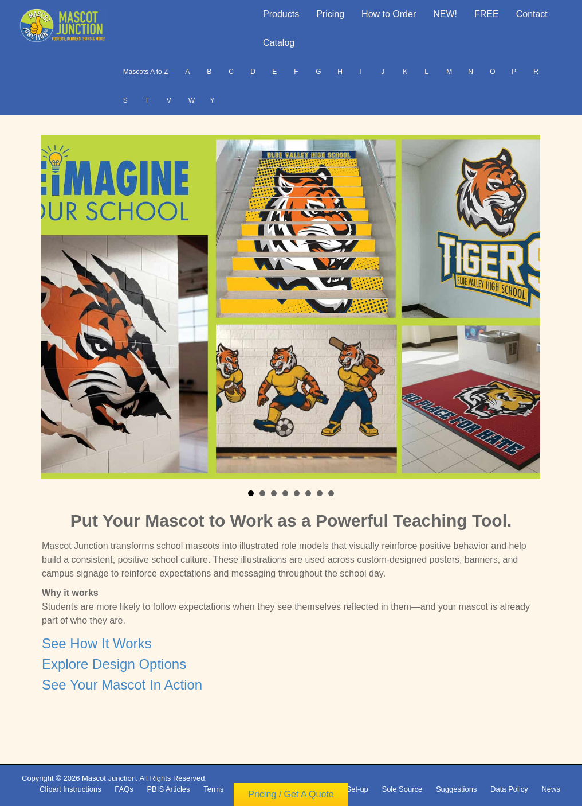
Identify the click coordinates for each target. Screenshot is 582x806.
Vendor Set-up (344, 789)
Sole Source (402, 789)
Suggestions (456, 789)
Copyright (253, 789)
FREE (486, 14)
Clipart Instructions (70, 789)
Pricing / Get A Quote (290, 799)
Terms (213, 789)
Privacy (294, 789)
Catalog (278, 43)
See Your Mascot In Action (122, 684)
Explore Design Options (114, 664)
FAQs (124, 789)
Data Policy (509, 789)
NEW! (445, 14)
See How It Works (97, 643)
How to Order (388, 14)
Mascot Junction (109, 778)
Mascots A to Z (145, 72)
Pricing (330, 14)
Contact (532, 14)
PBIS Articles (168, 789)
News (550, 789)
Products (281, 14)
